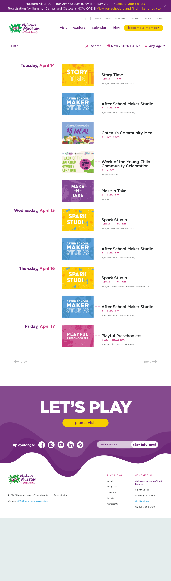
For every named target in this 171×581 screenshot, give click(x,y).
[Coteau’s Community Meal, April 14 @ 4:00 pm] (78, 195)
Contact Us (112, 567)
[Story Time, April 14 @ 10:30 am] (78, 137)
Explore (79, 32)
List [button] (13, 108)
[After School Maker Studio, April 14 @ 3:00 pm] (78, 166)
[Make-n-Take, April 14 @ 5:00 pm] (78, 253)
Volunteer (134, 23)
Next (150, 424)
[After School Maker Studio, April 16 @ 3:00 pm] (78, 369)
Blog (116, 32)
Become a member (143, 32)
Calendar (99, 32)
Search (96, 108)
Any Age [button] (155, 108)
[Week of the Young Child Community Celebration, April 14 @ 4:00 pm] (78, 224)
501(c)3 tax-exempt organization (32, 564)
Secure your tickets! (131, 3)
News (108, 23)
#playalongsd (23, 508)
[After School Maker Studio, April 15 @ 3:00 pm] (78, 311)
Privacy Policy (60, 558)
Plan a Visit (86, 485)
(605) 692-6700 (147, 570)
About (98, 23)
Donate (147, 23)
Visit (63, 32)
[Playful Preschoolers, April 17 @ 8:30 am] (78, 398)
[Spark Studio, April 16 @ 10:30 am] (78, 340)
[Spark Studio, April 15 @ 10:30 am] (78, 282)
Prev (20, 424)
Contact (159, 23)
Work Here (120, 23)
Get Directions (142, 564)
